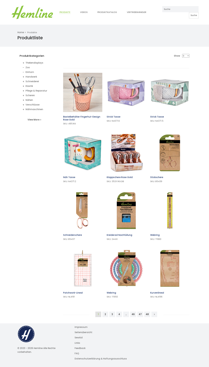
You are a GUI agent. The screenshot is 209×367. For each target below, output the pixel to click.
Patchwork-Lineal (73, 292)
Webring (155, 235)
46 (133, 314)
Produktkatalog (107, 12)
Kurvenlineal (157, 292)
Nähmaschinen (34, 109)
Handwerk (31, 76)
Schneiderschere (72, 235)
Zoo (28, 67)
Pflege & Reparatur (36, 90)
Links (77, 342)
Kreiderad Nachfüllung (119, 235)
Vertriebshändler (137, 12)
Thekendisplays (34, 62)
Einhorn (30, 72)
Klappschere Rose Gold (120, 177)
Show (177, 55)
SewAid (79, 337)
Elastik (29, 86)
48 (147, 314)
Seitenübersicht (83, 332)
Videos (84, 12)
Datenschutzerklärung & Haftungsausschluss (101, 358)
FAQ (77, 353)
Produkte (65, 12)
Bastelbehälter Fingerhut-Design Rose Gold (81, 118)
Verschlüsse (32, 104)
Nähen (29, 100)
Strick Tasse (113, 116)
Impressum (81, 327)
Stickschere (156, 177)
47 (140, 314)
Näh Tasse (69, 177)
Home (20, 32)
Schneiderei (32, 81)
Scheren (30, 95)
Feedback (80, 348)
